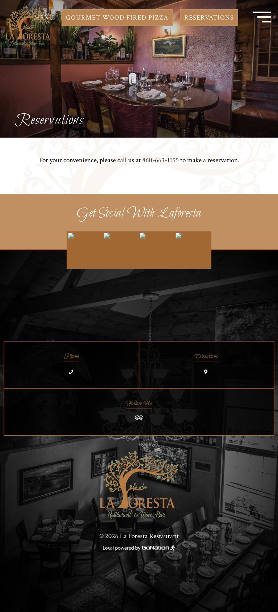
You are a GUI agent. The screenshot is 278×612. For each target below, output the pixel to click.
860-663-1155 (160, 160)
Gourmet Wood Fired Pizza (117, 17)
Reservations (209, 17)
